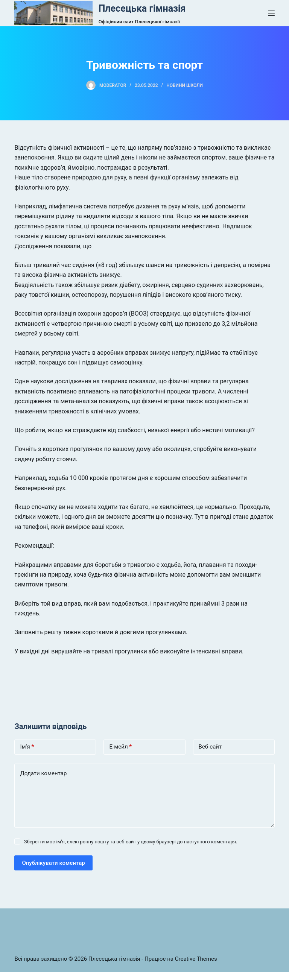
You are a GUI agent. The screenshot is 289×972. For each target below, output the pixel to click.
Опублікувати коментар (53, 863)
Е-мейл (120, 747)
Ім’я (27, 747)
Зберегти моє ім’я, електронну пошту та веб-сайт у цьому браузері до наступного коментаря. (130, 841)
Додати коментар (43, 773)
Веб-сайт (210, 746)
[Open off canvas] (271, 13)
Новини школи (184, 85)
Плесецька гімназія (142, 8)
